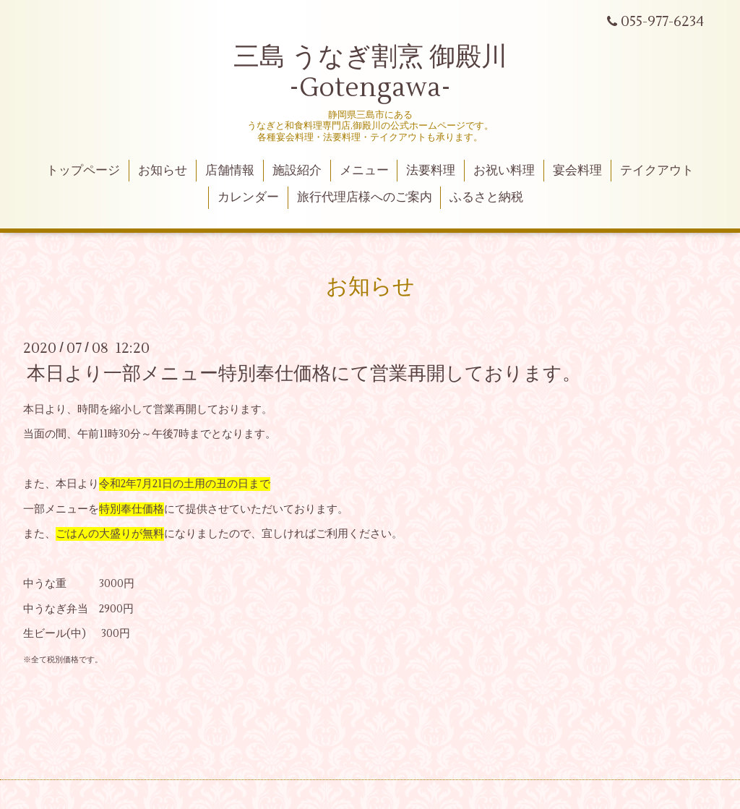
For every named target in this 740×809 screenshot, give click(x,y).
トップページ (83, 171)
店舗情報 (229, 171)
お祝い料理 (504, 171)
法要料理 (430, 171)
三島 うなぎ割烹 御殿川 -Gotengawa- (370, 72)
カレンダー (248, 197)
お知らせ (162, 171)
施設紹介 (297, 171)
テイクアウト (657, 171)
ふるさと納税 (486, 197)
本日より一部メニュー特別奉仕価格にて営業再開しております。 (304, 373)
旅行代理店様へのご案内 (364, 197)
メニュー (364, 171)
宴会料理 (577, 171)
